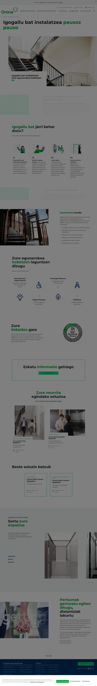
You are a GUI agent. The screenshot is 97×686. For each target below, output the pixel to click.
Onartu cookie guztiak (62, 681)
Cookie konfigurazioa (75, 681)
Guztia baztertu (86, 681)
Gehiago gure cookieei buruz (37, 682)
